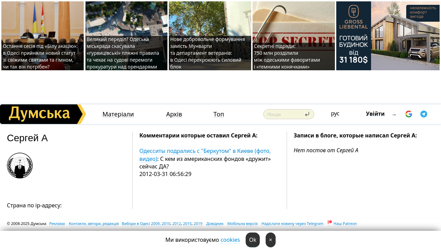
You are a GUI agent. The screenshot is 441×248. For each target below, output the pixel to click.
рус (335, 113)
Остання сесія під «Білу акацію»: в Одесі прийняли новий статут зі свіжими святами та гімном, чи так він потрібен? (40, 56)
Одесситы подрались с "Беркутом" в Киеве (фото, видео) (205, 154)
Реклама (57, 223)
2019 (198, 223)
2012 (176, 223)
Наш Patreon (345, 223)
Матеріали (118, 114)
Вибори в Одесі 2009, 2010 (146, 223)
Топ (219, 114)
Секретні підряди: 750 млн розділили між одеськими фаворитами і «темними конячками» (287, 56)
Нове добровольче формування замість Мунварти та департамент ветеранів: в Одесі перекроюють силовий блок (207, 53)
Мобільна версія (242, 223)
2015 (187, 223)
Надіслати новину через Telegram (292, 223)
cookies (230, 240)
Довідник (215, 223)
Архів (174, 114)
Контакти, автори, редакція (94, 223)
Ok (252, 240)
